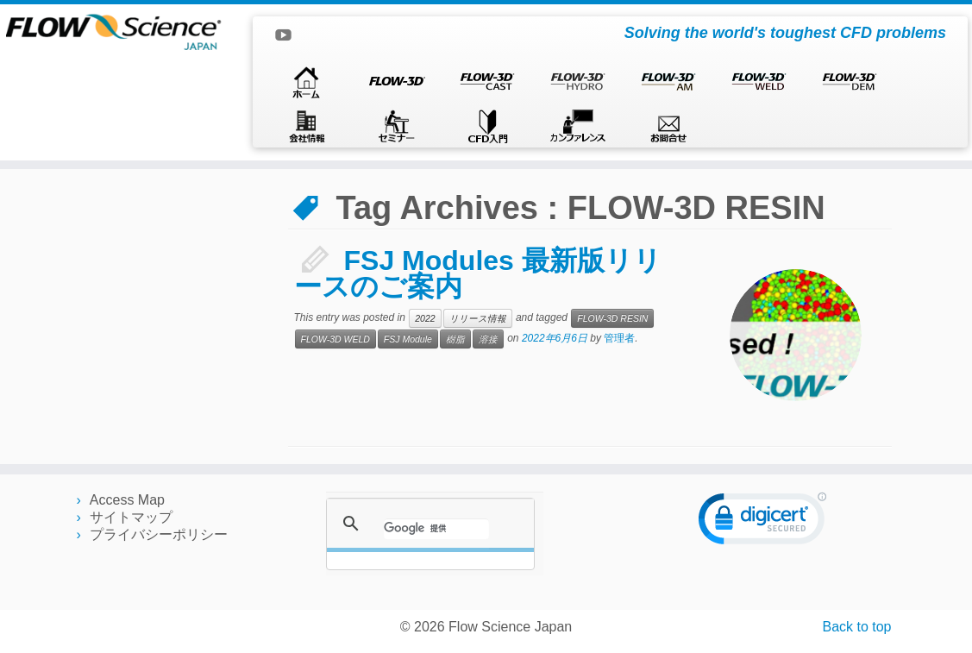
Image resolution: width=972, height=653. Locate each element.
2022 (425, 318)
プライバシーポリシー (159, 534)
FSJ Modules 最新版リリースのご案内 (478, 273)
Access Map (127, 500)
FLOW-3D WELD (335, 339)
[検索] (436, 528)
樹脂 (455, 339)
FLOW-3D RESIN (612, 318)
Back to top (856, 626)
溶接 (488, 339)
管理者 (619, 338)
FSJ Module (408, 339)
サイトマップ (131, 517)
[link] (762, 522)
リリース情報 (477, 318)
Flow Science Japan (510, 626)
